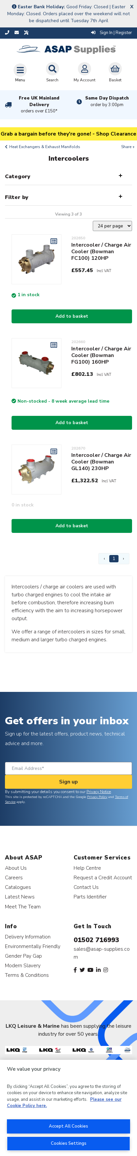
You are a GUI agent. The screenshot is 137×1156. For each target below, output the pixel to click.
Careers (14, 877)
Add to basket (71, 316)
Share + (128, 146)
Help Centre (87, 867)
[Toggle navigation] (20, 72)
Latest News (20, 896)
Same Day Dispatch (107, 101)
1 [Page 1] (114, 558)
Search (52, 72)
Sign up (68, 781)
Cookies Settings (68, 1143)
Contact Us (86, 887)
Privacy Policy (97, 797)
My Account (84, 72)
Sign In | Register (111, 33)
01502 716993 (96, 940)
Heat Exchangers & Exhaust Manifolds (44, 146)
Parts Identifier (90, 896)
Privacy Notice (98, 791)
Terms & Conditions (27, 975)
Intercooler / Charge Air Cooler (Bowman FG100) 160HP (101, 355)
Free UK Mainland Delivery (39, 104)
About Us (16, 867)
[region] (68, 1108)
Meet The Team (23, 906)
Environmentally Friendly (32, 946)
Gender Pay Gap (23, 955)
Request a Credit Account (103, 877)
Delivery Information (28, 936)
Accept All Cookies (68, 1126)
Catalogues (18, 887)
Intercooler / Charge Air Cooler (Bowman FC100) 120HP (101, 251)
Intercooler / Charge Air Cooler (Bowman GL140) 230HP (101, 462)
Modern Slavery (23, 965)
